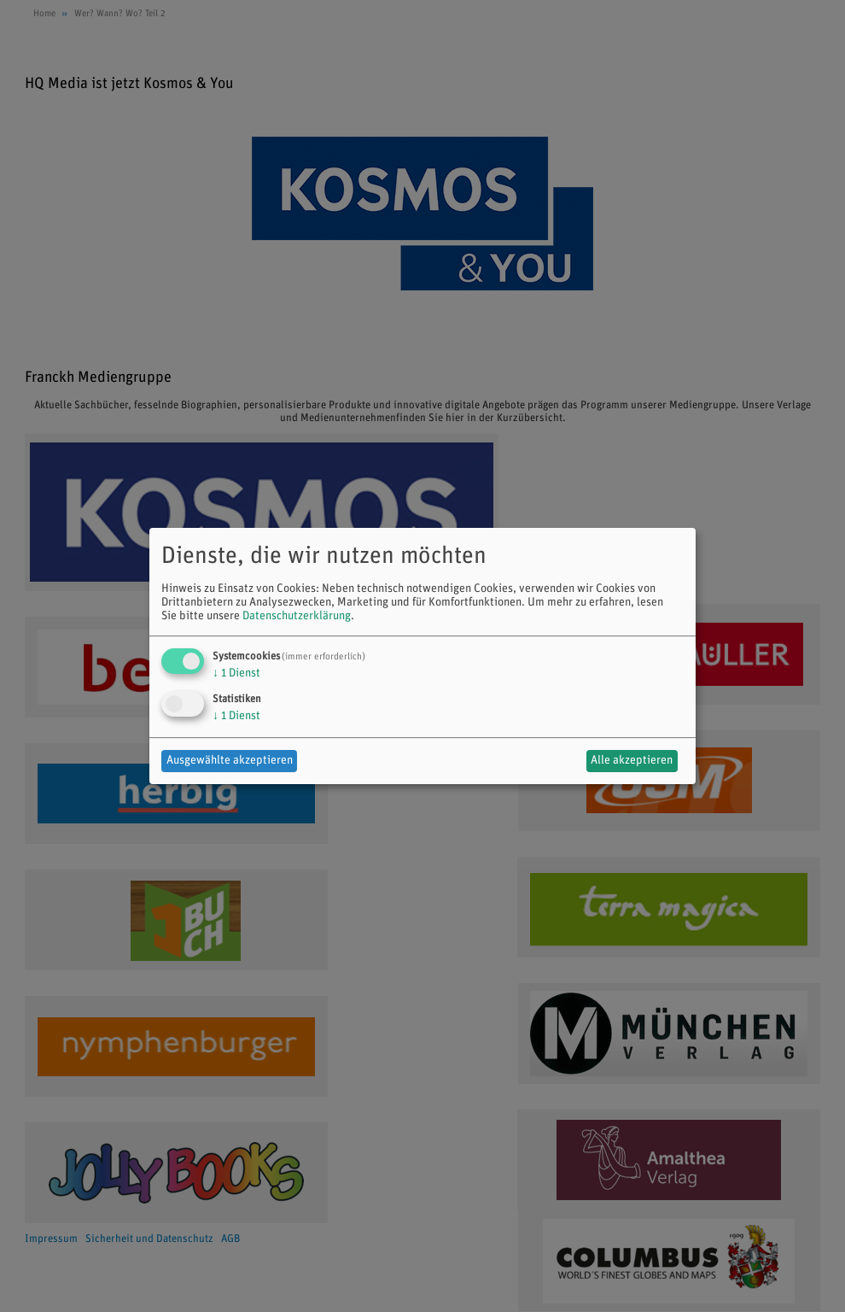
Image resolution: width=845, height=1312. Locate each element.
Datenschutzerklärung (296, 616)
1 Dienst (236, 673)
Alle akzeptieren (632, 760)
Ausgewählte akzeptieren (229, 760)
